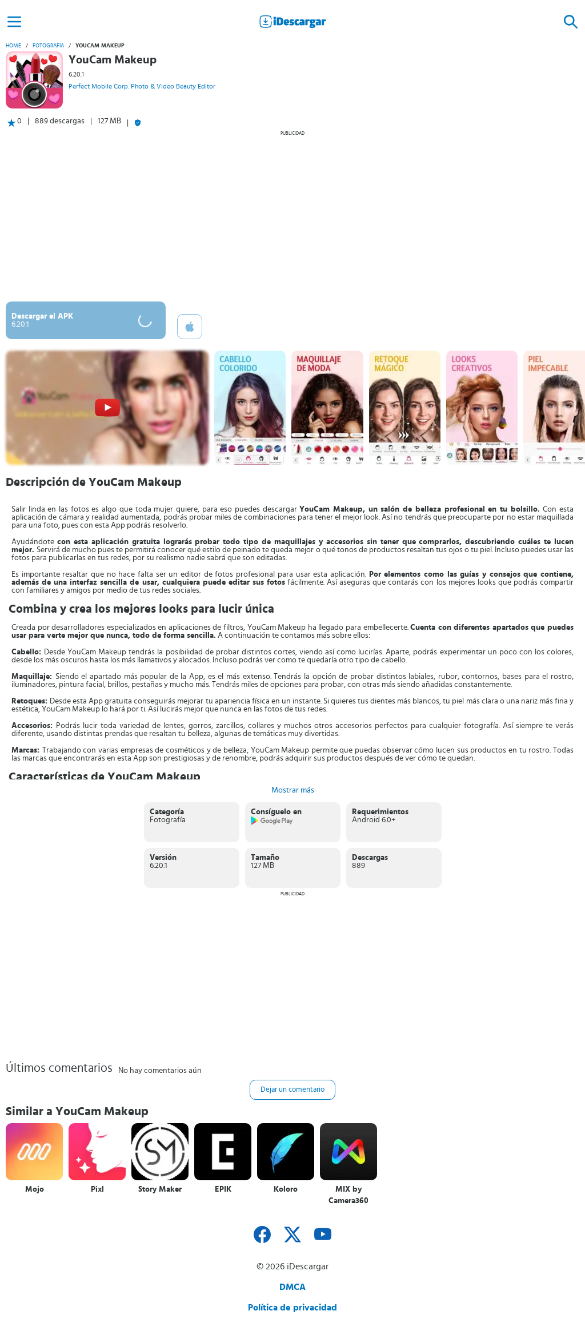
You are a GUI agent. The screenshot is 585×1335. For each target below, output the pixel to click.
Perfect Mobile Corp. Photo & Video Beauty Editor (142, 86)
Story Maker (160, 1189)
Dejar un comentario (292, 1089)
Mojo (34, 1189)
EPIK (223, 1189)
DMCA (292, 1287)
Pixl (97, 1189)
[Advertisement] (292, 216)
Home (13, 46)
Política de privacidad (292, 1307)
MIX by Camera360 (348, 1195)
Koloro (286, 1189)
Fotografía (48, 46)
